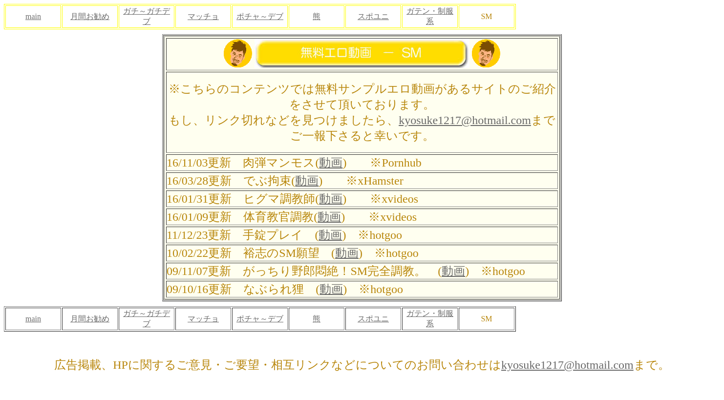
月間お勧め (89, 16)
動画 (330, 162)
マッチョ (203, 16)
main (33, 16)
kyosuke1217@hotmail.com (465, 120)
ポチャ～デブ (259, 16)
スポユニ (373, 16)
